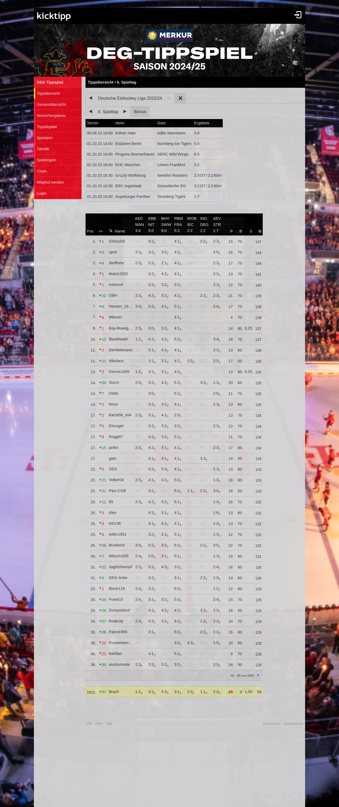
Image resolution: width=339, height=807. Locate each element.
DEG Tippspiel (50, 82)
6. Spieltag (108, 112)
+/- (101, 231)
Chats (42, 171)
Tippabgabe (47, 127)
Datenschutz (293, 724)
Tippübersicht (48, 93)
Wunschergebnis (51, 115)
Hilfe (99, 724)
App (109, 724)
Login (41, 193)
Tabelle (43, 149)
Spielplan (45, 138)
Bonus (140, 112)
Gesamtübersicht (51, 104)
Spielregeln (46, 160)
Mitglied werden (50, 182)
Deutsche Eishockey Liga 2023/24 (130, 98)
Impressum (271, 724)
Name (117, 231)
